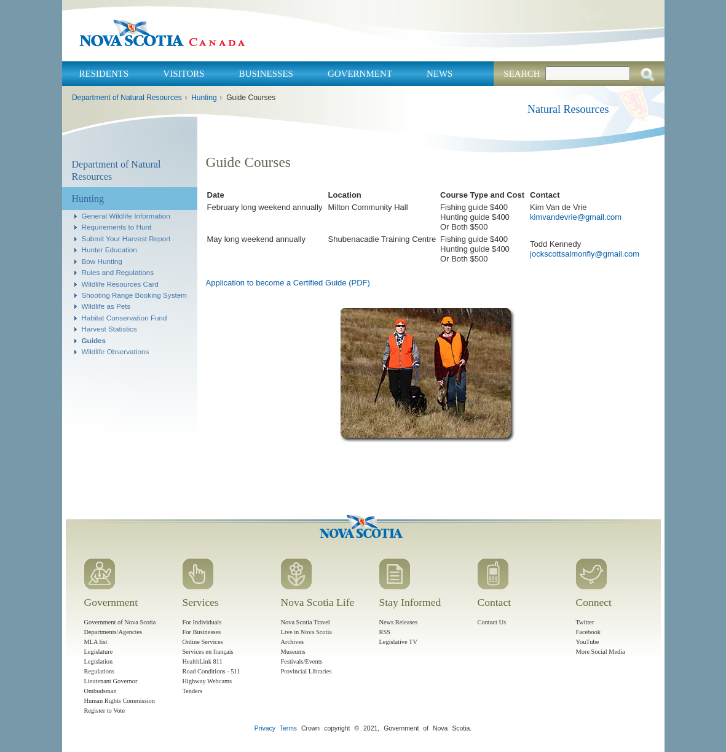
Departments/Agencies (113, 632)
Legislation (98, 661)
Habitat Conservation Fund (124, 318)
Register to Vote (104, 710)
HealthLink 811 (203, 661)
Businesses (266, 74)
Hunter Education (109, 250)
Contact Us (492, 622)
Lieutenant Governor (111, 681)
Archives (292, 641)
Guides (94, 340)
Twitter (585, 622)
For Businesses (202, 632)
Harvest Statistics (109, 329)
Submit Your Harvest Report (126, 238)
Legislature (98, 651)
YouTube (587, 641)
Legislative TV (398, 641)
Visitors (183, 74)
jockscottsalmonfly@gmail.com (584, 253)
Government (360, 74)
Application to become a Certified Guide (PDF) (288, 282)
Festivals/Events (302, 661)
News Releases (398, 622)
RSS (385, 632)
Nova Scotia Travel (305, 622)
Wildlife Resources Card (120, 284)
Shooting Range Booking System (134, 295)
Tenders (193, 691)
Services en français (208, 651)
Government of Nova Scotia (120, 622)
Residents (104, 74)
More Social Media (600, 651)
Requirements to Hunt (117, 227)
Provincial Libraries (306, 671)
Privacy (264, 728)
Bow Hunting (102, 261)
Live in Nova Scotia (306, 632)
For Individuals (202, 622)
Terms (288, 728)
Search (521, 74)
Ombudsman (100, 691)
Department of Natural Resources (127, 97)
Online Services (203, 641)
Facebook (588, 632)
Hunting (203, 97)
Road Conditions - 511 (211, 671)
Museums (293, 651)
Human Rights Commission (119, 700)
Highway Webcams (207, 681)
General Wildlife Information (126, 216)
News (440, 74)
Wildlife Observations (115, 351)
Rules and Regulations (118, 272)
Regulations (99, 671)
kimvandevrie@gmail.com (575, 217)
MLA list (96, 641)
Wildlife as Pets (106, 306)
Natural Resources (568, 109)
